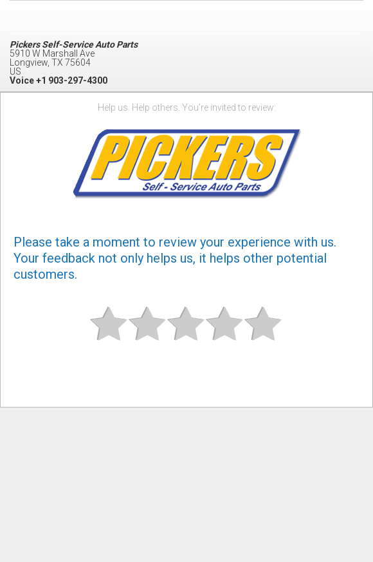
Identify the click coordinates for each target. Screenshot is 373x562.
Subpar (148, 334)
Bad (109, 334)
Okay (186, 334)
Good (225, 334)
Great (263, 334)
